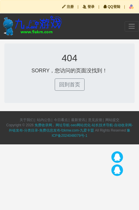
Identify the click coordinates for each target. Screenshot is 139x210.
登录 (89, 7)
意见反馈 (95, 120)
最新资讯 (78, 120)
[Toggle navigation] (132, 26)
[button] (131, 7)
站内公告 (44, 120)
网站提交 (112, 120)
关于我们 (27, 120)
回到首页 (69, 85)
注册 (67, 7)
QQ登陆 (111, 7)
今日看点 (61, 120)
